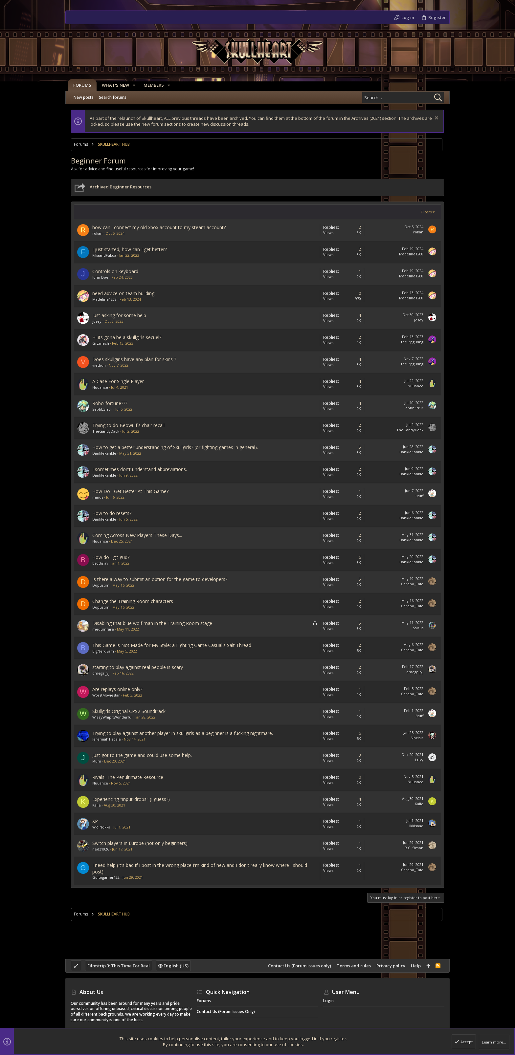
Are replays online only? (117, 689)
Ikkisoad (416, 825)
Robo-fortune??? (109, 403)
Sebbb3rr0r (102, 409)
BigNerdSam (103, 651)
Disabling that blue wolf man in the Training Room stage (152, 623)
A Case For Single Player (118, 381)
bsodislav (100, 563)
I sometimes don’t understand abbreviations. (139, 469)
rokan (97, 233)
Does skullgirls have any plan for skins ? (134, 359)
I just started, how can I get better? (129, 249)
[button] (131, 85)
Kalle (96, 805)
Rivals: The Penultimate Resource (127, 777)
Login (328, 1000)
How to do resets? (111, 513)
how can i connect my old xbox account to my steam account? (159, 227)
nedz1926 (100, 849)
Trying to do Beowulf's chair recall (128, 425)
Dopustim (100, 585)
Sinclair (417, 737)
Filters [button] (426, 211)
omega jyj (100, 673)
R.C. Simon (414, 847)
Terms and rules (354, 966)
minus (97, 497)
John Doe (100, 277)
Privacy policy (390, 966)
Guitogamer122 (106, 877)
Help (416, 966)
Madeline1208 (411, 253)
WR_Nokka (101, 827)
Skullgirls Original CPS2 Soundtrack (129, 711)
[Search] (403, 97)
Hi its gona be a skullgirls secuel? (126, 337)
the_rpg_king (412, 341)
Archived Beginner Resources (120, 187)
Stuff (419, 495)
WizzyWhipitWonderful (112, 717)
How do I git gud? (110, 557)
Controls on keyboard (115, 271)
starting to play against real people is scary (137, 667)
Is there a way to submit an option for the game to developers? (159, 579)
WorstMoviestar (106, 695)
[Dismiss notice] (435, 118)
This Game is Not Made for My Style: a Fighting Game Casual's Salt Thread (171, 645)
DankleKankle (104, 453)
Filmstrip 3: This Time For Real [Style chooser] (118, 966)
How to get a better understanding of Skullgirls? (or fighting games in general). (175, 447)
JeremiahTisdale (106, 739)
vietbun (99, 365)
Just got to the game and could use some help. (142, 755)
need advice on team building (123, 293)
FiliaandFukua (104, 255)
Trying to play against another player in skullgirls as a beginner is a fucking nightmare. (182, 733)
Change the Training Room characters (132, 601)
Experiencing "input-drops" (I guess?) (131, 799)
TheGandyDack (105, 431)
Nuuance (100, 387)
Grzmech (100, 343)
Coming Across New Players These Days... (137, 535)
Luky (419, 759)
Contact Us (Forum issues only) (299, 966)
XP (95, 821)
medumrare (103, 629)
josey (96, 321)
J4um (96, 761)
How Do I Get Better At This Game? (130, 491)
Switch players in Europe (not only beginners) (140, 843)
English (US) (173, 966)
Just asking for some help (119, 315)
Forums (204, 1000)
